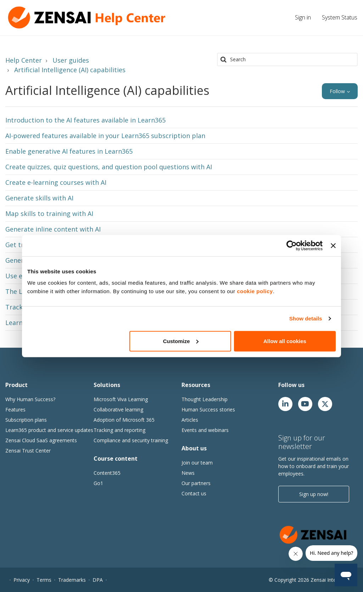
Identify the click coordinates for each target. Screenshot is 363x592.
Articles (190, 419)
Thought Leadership (205, 399)
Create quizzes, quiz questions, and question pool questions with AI (108, 167)
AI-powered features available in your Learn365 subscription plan (105, 135)
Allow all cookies (284, 341)
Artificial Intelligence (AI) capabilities (69, 70)
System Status (339, 17)
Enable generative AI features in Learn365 (69, 151)
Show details (305, 318)
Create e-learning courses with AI (55, 182)
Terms (44, 579)
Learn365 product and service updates (49, 430)
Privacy (21, 579)
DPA (98, 579)
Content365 (107, 472)
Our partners (196, 483)
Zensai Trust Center (28, 450)
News (188, 472)
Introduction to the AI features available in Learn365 (85, 120)
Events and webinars (205, 430)
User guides (70, 60)
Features (15, 409)
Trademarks (72, 579)
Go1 (98, 483)
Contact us (194, 493)
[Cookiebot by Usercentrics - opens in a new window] (292, 245)
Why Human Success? (30, 399)
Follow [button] (337, 91)
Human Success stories (208, 409)
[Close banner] (333, 245)
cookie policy (255, 291)
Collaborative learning (118, 409)
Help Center (23, 60)
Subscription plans (26, 419)
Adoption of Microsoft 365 (124, 419)
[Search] (287, 59)
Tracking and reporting (119, 430)
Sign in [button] (303, 17)
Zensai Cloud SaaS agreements (41, 440)
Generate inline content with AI (53, 229)
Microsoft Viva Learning (121, 399)
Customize (181, 341)
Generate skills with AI (39, 198)
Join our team (197, 462)
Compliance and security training (131, 440)
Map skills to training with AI (49, 213)
